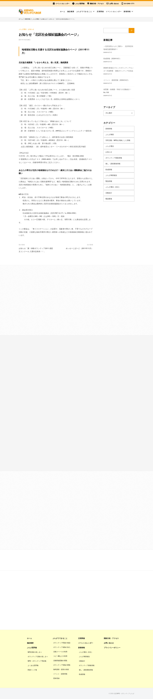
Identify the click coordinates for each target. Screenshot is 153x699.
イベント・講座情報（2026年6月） (116, 80)
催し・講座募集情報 (112, 164)
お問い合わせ (114, 4)
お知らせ (31, 29)
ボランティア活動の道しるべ (38, 656)
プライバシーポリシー (112, 648)
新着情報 (127, 11)
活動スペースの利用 (60, 652)
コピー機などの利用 (60, 656)
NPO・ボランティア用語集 (37, 661)
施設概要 (70, 11)
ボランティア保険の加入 (61, 647)
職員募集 (108, 199)
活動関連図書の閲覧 (60, 661)
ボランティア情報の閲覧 (61, 665)
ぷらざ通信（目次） (112, 187)
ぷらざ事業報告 (111, 175)
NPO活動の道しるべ (35, 652)
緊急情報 (108, 181)
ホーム (62, 11)
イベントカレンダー (62, 4)
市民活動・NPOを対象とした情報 (117, 140)
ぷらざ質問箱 (80, 4)
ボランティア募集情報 (113, 158)
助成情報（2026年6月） (112, 59)
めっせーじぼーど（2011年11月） (79, 248)
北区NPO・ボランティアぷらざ (124, 693)
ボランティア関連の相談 (61, 643)
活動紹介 (108, 193)
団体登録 (56, 678)
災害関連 (100, 11)
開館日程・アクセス (97, 4)
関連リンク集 (32, 670)
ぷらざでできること (84, 11)
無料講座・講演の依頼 (61, 669)
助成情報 (108, 170)
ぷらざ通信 (22, 29)
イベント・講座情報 (60, 674)
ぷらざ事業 (109, 135)
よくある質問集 (33, 665)
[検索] (131, 30)
